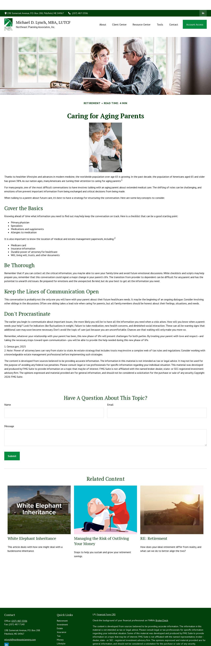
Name (7, 389)
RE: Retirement (153, 523)
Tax (58, 621)
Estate (60, 613)
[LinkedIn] (203, 3)
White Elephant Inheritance (32, 523)
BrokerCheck (162, 605)
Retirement (62, 605)
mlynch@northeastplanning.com (20, 624)
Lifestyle (61, 628)
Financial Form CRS (106, 599)
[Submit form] (12, 441)
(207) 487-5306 (78, 3)
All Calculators (64, 640)
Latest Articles (64, 632)
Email (110, 389)
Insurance (61, 617)
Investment (62, 609)
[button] (102, 14)
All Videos (62, 636)
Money (60, 624)
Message (9, 411)
